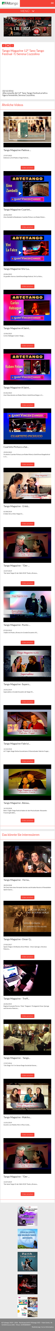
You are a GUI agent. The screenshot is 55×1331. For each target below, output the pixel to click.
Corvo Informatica (47, 1327)
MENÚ (27, 11)
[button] (27, 129)
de (52, 3)
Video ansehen (27, 168)
